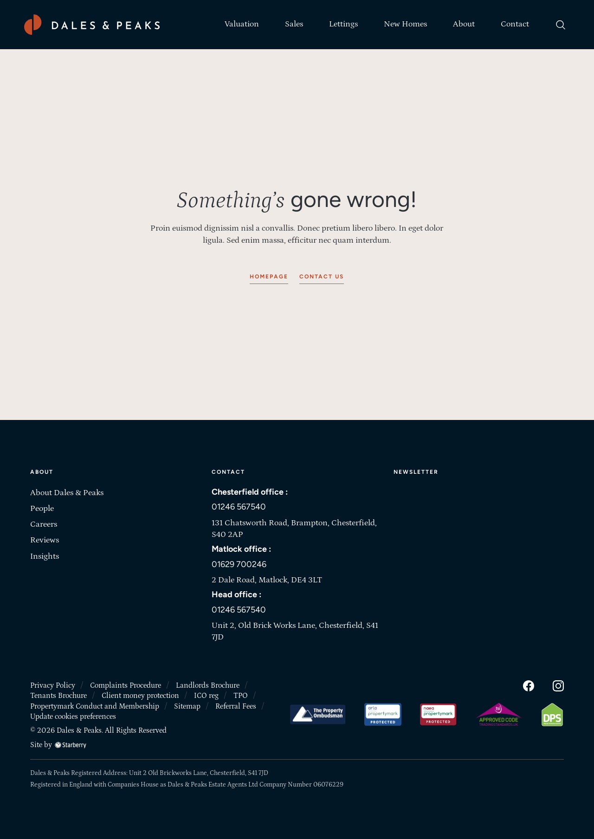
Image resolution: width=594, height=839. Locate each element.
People (42, 508)
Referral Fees (235, 705)
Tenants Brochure (58, 694)
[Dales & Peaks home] (92, 24)
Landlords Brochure (207, 684)
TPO (240, 694)
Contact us (321, 276)
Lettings (343, 24)
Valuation (242, 24)
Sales (294, 24)
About (464, 24)
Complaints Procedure (125, 684)
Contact (515, 24)
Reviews (44, 540)
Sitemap (187, 705)
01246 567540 (239, 506)
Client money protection (140, 694)
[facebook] (528, 684)
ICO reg (206, 694)
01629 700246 (239, 563)
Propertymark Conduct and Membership (94, 705)
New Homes (405, 24)
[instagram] (558, 684)
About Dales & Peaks (66, 492)
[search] (560, 24)
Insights (44, 556)
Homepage (269, 276)
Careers (43, 524)
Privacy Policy (52, 684)
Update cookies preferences (73, 715)
